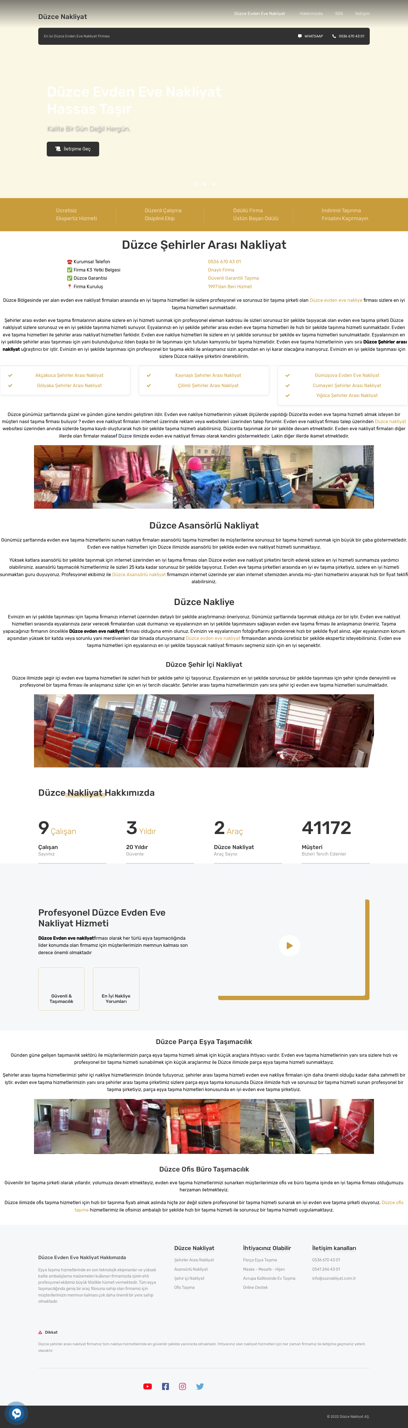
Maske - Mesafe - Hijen (264, 1269)
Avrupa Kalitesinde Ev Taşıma (269, 1278)
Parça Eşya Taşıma (260, 1260)
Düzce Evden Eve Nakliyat (259, 13)
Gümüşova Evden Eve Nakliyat (347, 375)
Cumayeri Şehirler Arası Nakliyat (347, 385)
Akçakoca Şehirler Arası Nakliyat (69, 375)
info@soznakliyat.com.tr (334, 1278)
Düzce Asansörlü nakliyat (139, 574)
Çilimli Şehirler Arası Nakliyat (208, 385)
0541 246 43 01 (326, 1269)
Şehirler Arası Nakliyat (194, 1260)
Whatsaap (310, 36)
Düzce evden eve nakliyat (213, 638)
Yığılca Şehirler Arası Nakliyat (347, 395)
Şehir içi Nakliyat (189, 1278)
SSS (339, 13)
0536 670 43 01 (348, 36)
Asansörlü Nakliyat (191, 1269)
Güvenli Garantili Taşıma (233, 278)
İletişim (362, 13)
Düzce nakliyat (390, 421)
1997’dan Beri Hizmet (230, 286)
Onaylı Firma (221, 270)
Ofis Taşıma (184, 1287)
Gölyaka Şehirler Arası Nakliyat (69, 385)
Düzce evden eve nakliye (336, 300)
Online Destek (255, 1287)
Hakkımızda (311, 13)
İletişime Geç (73, 149)
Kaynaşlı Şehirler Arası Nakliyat (208, 375)
